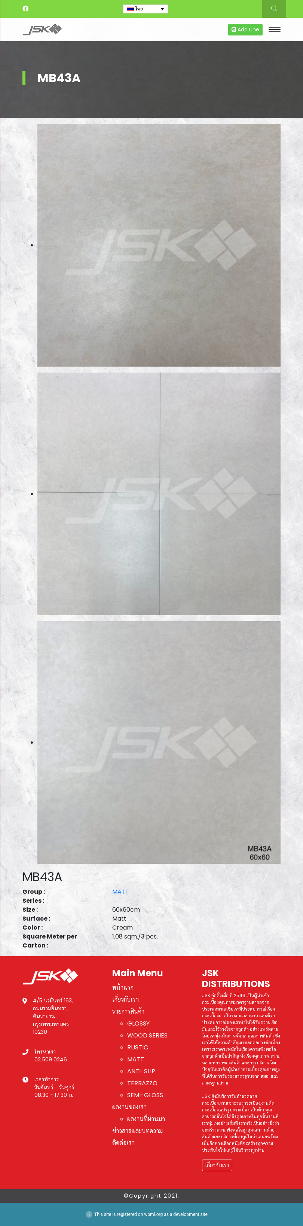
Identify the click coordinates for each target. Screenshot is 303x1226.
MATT (120, 891)
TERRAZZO (142, 1083)
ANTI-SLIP (141, 1071)
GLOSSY (138, 1023)
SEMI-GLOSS (145, 1095)
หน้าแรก (123, 987)
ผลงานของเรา (129, 1107)
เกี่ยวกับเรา (125, 999)
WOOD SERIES (147, 1035)
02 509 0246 (50, 1059)
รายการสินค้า (128, 1011)
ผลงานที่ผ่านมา (146, 1119)
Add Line (245, 29)
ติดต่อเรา (123, 1143)
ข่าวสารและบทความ (137, 1131)
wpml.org (153, 1214)
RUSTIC (137, 1047)
